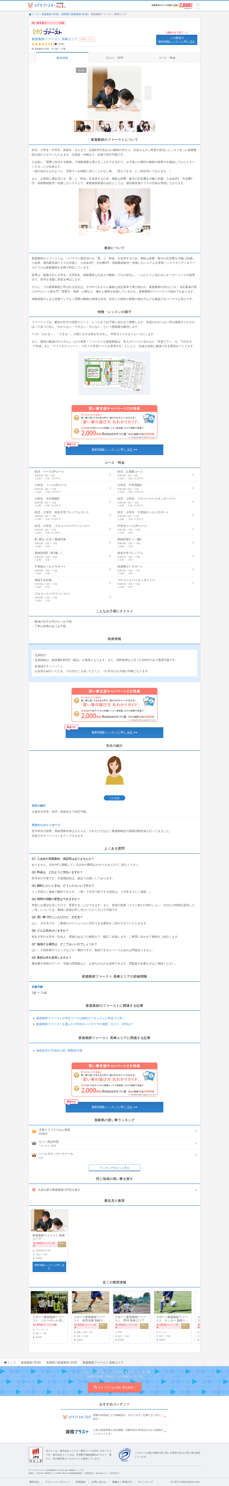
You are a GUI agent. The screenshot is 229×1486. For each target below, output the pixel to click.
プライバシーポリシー (57, 1481)
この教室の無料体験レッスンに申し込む (176, 40)
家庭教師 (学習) (50, 14)
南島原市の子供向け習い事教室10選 (59, 1050)
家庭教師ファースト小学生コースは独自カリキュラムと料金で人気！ (80, 1018)
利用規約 (81, 1481)
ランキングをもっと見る (114, 1167)
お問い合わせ (98, 1481)
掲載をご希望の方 (122, 1481)
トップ (34, 14)
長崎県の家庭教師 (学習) (74, 14)
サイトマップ (145, 1481)
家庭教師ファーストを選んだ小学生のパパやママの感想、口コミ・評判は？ (85, 1024)
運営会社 (34, 1481)
